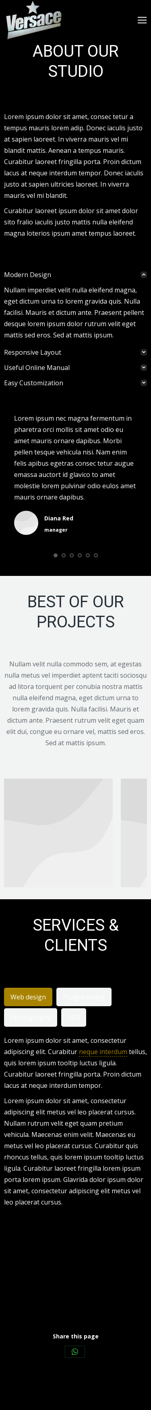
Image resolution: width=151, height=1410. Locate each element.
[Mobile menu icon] (142, 20)
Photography (30, 1017)
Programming (84, 997)
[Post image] (58, 833)
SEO (74, 1017)
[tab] (75, 274)
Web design (28, 997)
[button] (56, 555)
